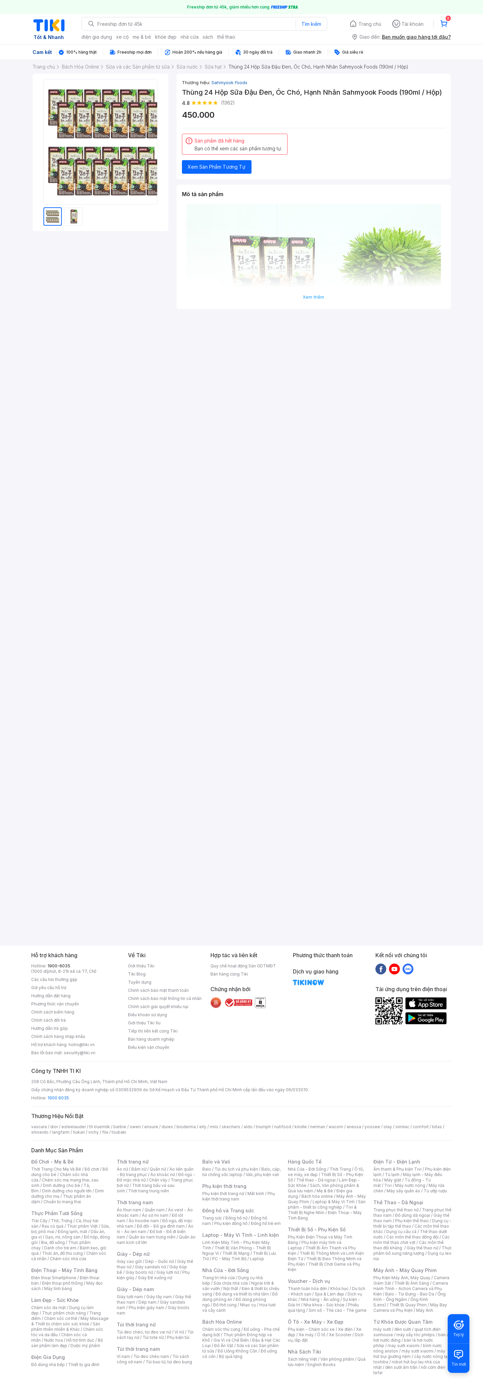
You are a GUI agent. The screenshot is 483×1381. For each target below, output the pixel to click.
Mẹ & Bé (325, 1190)
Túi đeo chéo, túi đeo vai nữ (144, 1332)
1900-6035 (59, 965)
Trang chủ (369, 24)
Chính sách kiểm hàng (52, 1012)
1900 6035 (58, 1097)
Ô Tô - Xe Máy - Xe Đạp (315, 1322)
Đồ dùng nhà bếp (48, 1364)
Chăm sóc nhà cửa (68, 1258)
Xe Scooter (340, 1334)
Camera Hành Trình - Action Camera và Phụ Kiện (410, 1289)
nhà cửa (190, 37)
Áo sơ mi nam (155, 1215)
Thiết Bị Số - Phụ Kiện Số (317, 1229)
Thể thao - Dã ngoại (316, 1180)
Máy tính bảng (58, 1288)
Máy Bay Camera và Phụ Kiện (410, 1307)
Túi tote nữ (153, 1337)
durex (167, 1126)
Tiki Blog (137, 974)
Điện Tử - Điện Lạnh (396, 1162)
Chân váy (158, 1180)
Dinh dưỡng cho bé (61, 1185)
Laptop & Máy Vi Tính (334, 1201)
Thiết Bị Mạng (235, 1253)
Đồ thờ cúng (225, 1304)
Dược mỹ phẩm (85, 1345)
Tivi (388, 1185)
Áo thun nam (129, 1209)
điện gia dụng (96, 37)
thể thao (226, 37)
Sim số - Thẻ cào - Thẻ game (338, 1310)
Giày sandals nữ (150, 1266)
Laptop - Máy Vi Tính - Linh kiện (240, 1235)
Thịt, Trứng (61, 1220)
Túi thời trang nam (138, 1349)
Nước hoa (53, 1340)
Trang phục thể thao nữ (396, 1209)
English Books (322, 1364)
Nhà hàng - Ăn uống (320, 1299)
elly (202, 1126)
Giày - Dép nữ (133, 1254)
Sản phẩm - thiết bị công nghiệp (327, 1204)
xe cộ (122, 37)
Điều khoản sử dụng (147, 1014)
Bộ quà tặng (230, 1356)
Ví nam (123, 1356)
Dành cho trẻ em (60, 1247)
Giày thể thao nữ (422, 1247)
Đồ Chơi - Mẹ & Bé (52, 1162)
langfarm (61, 1132)
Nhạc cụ (248, 1304)
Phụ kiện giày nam (146, 1307)
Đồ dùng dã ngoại (412, 1215)
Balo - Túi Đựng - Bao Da (409, 1294)
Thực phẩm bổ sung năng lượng (412, 1250)
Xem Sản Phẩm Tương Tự (216, 167)
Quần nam (155, 1209)
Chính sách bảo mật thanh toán (158, 990)
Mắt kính (255, 1193)
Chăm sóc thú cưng (221, 1329)
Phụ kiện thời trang (224, 1186)
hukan (79, 1132)
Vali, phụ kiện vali (262, 1174)
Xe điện (345, 1329)
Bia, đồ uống (53, 1242)
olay (388, 1126)
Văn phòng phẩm (337, 1359)
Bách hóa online (317, 1196)
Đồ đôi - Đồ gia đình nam (161, 1226)
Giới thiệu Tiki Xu (144, 1022)
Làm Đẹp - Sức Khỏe (55, 1300)
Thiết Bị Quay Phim (408, 1304)
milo (214, 1126)
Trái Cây (39, 1220)
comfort (421, 1126)
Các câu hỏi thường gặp (54, 979)
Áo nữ (122, 1169)
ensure (151, 1126)
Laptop (257, 1258)
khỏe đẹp (166, 37)
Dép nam (147, 1302)
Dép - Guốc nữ (159, 1261)
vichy (93, 1132)
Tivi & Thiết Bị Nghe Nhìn (322, 1210)
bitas (437, 1126)
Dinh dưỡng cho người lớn (67, 1190)
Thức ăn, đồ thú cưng (62, 1253)
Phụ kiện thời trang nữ (223, 1193)
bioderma (186, 1126)
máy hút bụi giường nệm (409, 1353)
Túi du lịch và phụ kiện (236, 1169)
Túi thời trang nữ (136, 1324)
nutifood (282, 1126)
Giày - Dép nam (135, 1289)
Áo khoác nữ (162, 1174)
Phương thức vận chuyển (55, 1003)
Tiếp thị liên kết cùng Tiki (153, 1031)
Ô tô (321, 1334)
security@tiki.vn (79, 1052)
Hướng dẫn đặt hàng (51, 995)
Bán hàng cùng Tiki (229, 974)
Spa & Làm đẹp (329, 1294)
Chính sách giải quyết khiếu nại (158, 1006)
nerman (317, 1126)
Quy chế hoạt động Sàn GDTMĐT (243, 965)
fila (105, 1132)
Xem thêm (313, 297)
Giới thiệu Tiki (141, 965)
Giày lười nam (130, 1296)
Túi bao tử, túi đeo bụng (169, 1361)
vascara (39, 1126)
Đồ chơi (92, 1169)
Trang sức (212, 1218)
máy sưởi (382, 1329)
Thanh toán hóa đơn (307, 1288)
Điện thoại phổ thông (62, 1283)
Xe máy (306, 1334)
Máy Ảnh (424, 1310)
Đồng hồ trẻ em (266, 1223)
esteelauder (73, 1126)
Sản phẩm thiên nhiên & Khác (65, 1326)
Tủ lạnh (392, 1174)
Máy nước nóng (410, 1185)
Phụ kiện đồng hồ (230, 1223)
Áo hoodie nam (144, 1220)
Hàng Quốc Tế (304, 1162)
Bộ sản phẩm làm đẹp (67, 1343)
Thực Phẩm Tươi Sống (56, 1213)
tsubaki (119, 1132)
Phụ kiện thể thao (412, 1220)
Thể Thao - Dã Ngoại (398, 1202)
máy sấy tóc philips (415, 1334)
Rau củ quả (52, 1226)
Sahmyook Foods (229, 82)
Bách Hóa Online (222, 1322)
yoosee (372, 1126)
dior (54, 1126)
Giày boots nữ (139, 1272)
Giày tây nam (159, 1296)
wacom (336, 1126)
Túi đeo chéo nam (151, 1356)
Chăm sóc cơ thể (60, 1318)
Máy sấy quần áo (403, 1190)
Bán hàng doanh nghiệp (151, 1039)
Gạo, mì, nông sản (62, 1237)
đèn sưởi (402, 1329)
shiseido (40, 1132)
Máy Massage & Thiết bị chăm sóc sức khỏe (70, 1321)
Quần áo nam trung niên (152, 1237)
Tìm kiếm (311, 24)
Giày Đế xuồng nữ (155, 1277)
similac (402, 1126)
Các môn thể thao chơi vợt (411, 1239)
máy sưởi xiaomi (417, 1351)
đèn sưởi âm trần (401, 1367)
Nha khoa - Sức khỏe (324, 1304)
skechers (231, 1126)
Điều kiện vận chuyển (148, 1047)
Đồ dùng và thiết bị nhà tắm (242, 1294)
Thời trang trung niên (148, 1190)
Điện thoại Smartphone (53, 1277)
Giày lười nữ (167, 1272)
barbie (119, 1126)
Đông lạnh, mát (72, 1231)
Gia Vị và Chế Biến (231, 1340)
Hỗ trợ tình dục (80, 1340)
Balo (206, 1169)
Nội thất (230, 1288)
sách (208, 37)
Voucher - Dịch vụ (309, 1281)
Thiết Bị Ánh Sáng (411, 1283)
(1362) (228, 103)
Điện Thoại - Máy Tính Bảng (64, 1270)
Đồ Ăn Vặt (223, 1345)
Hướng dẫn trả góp (49, 1028)
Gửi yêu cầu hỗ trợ (48, 987)
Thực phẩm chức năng (64, 1313)
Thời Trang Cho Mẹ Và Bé (56, 1169)
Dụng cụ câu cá (401, 1231)
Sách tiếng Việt (302, 1359)
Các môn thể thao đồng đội (412, 1237)
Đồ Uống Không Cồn (237, 1351)
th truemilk (99, 1126)
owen (135, 1126)
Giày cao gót (129, 1261)
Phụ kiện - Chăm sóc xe (311, 1329)
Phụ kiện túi (178, 1337)
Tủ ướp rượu (435, 1190)
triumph (263, 1126)
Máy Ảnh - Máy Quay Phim (404, 1270)
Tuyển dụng (139, 982)
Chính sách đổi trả (48, 1020)
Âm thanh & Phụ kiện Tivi (397, 1169)
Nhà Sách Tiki (304, 1352)
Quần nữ (158, 1169)
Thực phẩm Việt (82, 1226)
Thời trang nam (135, 1202)
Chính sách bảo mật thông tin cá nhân (165, 998)
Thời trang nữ (133, 1162)
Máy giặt (392, 1180)
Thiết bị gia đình (83, 1364)
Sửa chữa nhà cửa (230, 1283)
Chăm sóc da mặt (48, 1307)
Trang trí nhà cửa (218, 1277)
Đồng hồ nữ (236, 1218)
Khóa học (339, 1288)
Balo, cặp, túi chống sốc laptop (241, 1172)
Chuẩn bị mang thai (62, 1201)
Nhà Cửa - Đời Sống (225, 1270)
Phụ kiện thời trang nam (238, 1196)
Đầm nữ (138, 1169)
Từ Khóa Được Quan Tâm (402, 1322)
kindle (301, 1126)
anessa (354, 1126)
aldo (248, 1126)
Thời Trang (340, 1169)
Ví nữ (179, 1332)
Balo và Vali (216, 1162)
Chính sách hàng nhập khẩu (58, 1036)
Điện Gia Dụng (48, 1357)
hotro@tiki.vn (82, 1044)
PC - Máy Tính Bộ (229, 1258)
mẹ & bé (142, 37)
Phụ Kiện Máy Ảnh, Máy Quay (401, 1277)
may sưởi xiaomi (404, 1345)
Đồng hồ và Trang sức (228, 1210)
